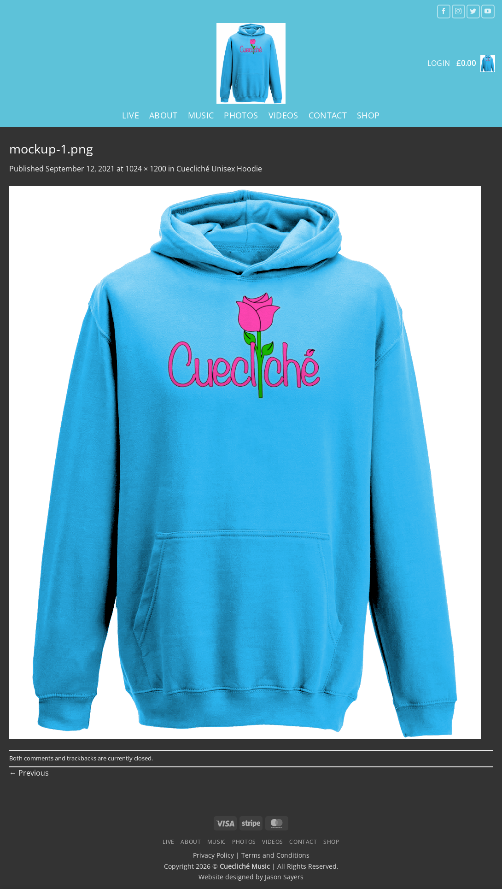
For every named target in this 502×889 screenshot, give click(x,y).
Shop (368, 115)
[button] (475, 63)
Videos (283, 115)
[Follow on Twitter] (473, 11)
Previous (29, 773)
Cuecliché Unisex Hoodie (219, 169)
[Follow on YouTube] (488, 11)
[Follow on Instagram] (458, 11)
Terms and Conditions (275, 855)
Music (201, 115)
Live (130, 115)
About (163, 115)
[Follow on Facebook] (443, 11)
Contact (328, 115)
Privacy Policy (213, 855)
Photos (241, 115)
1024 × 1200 (145, 169)
